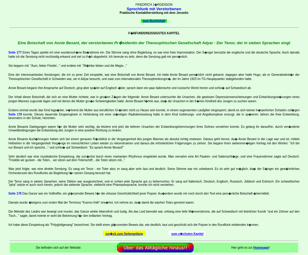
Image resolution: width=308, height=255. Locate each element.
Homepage (261, 247)
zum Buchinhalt (154, 21)
